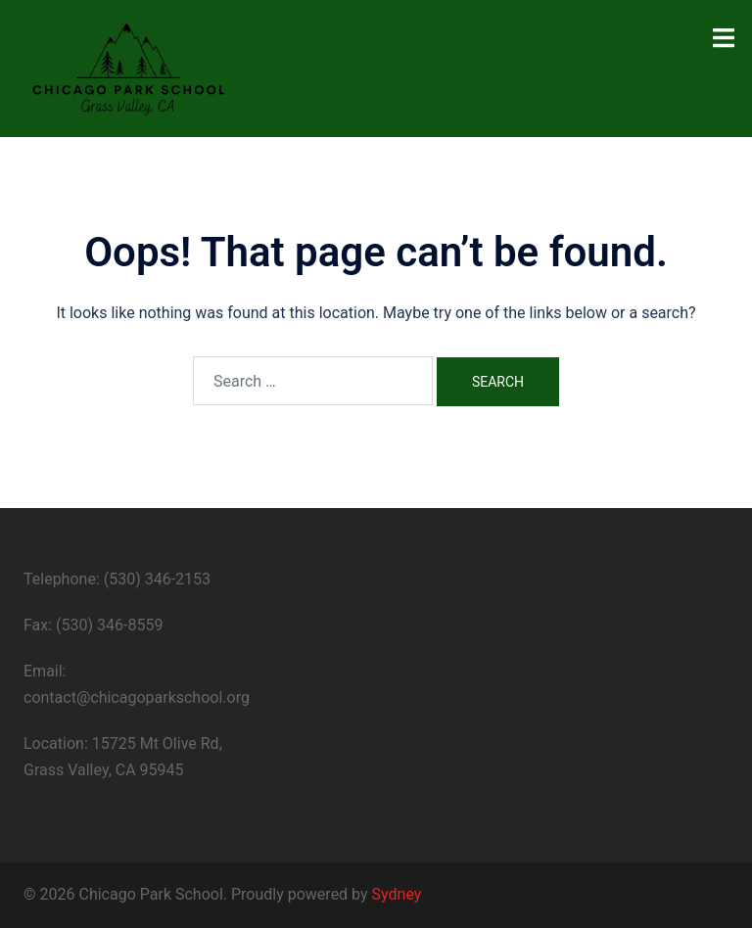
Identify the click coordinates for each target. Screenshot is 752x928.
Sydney (397, 894)
